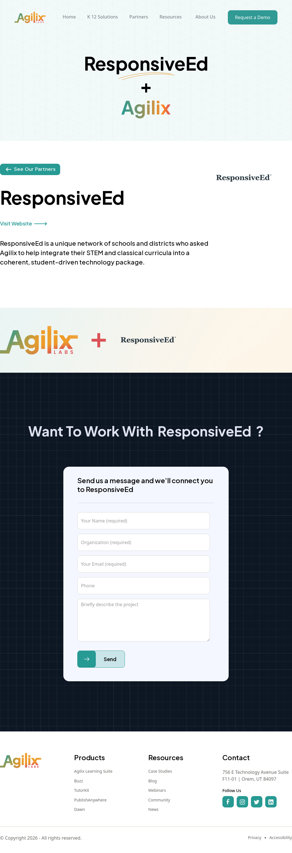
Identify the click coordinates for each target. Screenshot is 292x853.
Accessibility (280, 837)
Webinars (157, 790)
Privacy (254, 837)
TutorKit (81, 790)
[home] (30, 17)
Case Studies (160, 771)
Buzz (78, 781)
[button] (103, 17)
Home (69, 17)
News (153, 809)
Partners (138, 17)
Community (159, 800)
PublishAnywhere (90, 800)
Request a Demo (252, 17)
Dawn (79, 809)
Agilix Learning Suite (93, 771)
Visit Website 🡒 (23, 223)
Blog (152, 781)
